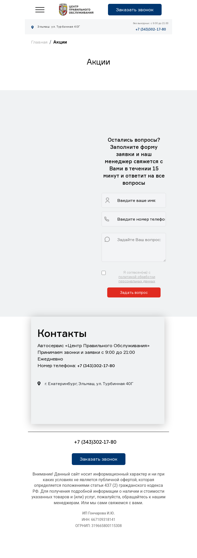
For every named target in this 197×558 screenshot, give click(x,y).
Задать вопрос (134, 292)
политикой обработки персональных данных (137, 279)
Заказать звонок (135, 9)
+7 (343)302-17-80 (150, 29)
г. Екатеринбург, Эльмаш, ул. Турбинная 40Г (85, 383)
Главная (39, 42)
